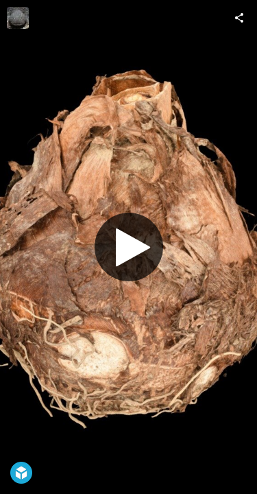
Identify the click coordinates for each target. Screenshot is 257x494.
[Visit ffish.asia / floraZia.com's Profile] (18, 18)
